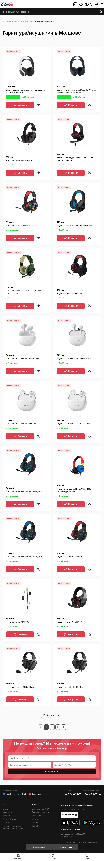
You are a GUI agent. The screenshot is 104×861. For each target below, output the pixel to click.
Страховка (36, 813)
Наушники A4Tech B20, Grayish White (74, 358)
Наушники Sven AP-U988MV (70, 557)
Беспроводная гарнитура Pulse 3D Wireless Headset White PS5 (25, 91)
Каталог (53, 857)
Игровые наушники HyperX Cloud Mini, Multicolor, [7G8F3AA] (75, 490)
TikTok (21, 791)
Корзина (87, 857)
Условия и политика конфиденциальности (13, 825)
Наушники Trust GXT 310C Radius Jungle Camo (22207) (24, 292)
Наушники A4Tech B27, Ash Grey (21, 424)
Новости (6, 813)
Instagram (35, 791)
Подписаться (69, 812)
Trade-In (35, 823)
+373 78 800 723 (92, 791)
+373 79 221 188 (72, 791)
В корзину (20, 105)
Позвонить (18, 857)
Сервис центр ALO (40, 806)
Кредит (35, 817)
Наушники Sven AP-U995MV (70, 622)
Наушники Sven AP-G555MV (19, 160)
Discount (36, 820)
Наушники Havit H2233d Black (19, 225)
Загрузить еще (52, 713)
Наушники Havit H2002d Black (20, 687)
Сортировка (38, 847)
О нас (5, 806)
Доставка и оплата (40, 810)
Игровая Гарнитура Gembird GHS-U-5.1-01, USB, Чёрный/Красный (76, 159)
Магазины (7, 810)
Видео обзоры (9, 817)
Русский (91, 4)
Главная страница (11, 21)
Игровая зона (27, 21)
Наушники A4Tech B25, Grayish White (23, 358)
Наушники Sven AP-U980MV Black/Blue (24, 491)
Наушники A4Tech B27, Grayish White (73, 424)
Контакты (7, 820)
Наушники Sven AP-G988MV (70, 293)
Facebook (9, 791)
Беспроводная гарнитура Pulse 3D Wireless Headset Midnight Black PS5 (76, 91)
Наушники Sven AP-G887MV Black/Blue (75, 225)
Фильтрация (65, 847)
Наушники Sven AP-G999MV (19, 622)
